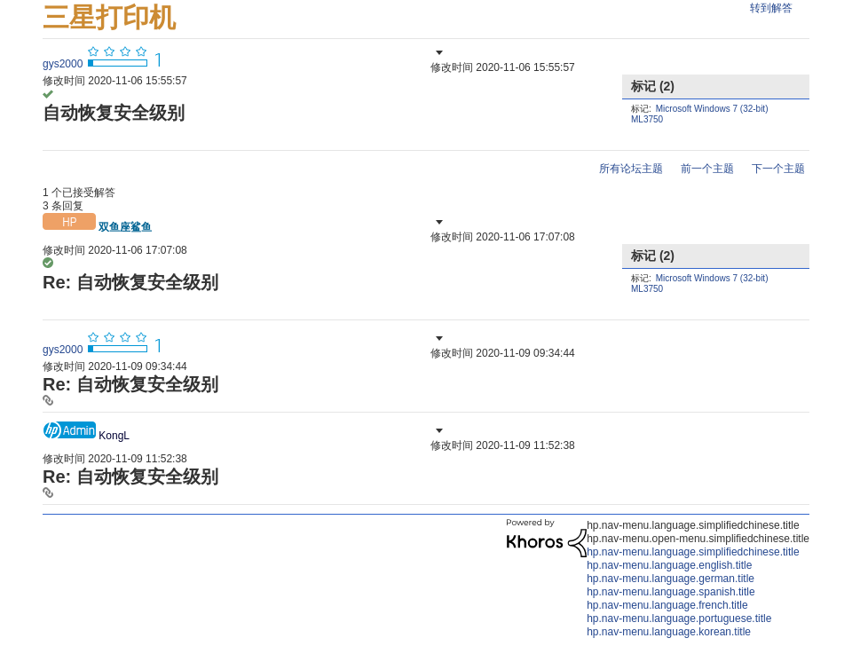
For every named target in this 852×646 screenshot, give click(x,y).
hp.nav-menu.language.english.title (669, 565)
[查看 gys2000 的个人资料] (63, 64)
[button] (437, 52)
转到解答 (771, 8)
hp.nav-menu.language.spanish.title (670, 592)
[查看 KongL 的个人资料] (114, 435)
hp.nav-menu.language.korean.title (669, 632)
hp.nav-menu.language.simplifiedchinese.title (693, 552)
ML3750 (647, 119)
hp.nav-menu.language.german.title (670, 578)
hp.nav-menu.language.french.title (667, 605)
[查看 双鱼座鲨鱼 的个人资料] (125, 227)
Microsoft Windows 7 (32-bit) (712, 109)
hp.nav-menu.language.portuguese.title (679, 618)
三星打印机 (109, 17)
